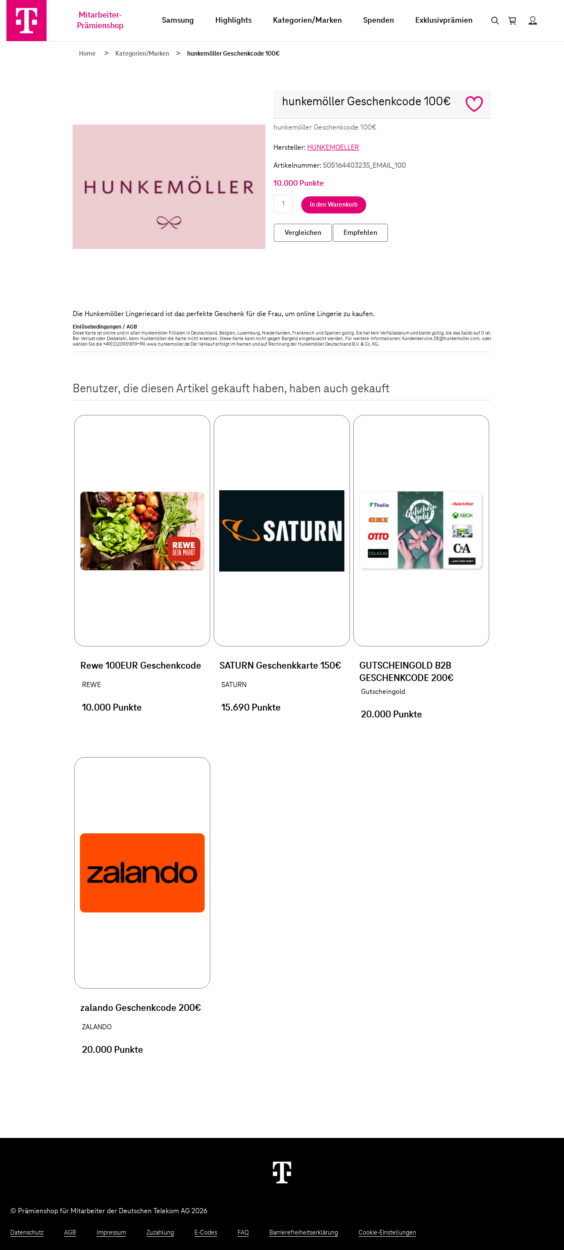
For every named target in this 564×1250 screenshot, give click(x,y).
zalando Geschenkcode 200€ (140, 1008)
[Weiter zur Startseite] (282, 1172)
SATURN (234, 685)
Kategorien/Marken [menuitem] (307, 20)
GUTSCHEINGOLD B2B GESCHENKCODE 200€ (406, 672)
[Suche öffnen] (493, 20)
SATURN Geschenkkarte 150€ (280, 666)
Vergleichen (303, 233)
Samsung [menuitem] (178, 20)
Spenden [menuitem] (378, 20)
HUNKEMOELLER (333, 147)
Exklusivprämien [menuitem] (444, 20)
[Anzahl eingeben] (283, 204)
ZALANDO (97, 1027)
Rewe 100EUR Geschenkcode (140, 666)
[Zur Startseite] (26, 20)
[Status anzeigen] (533, 20)
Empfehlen (360, 233)
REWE (91, 685)
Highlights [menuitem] (233, 20)
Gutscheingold (383, 692)
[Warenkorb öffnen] (512, 20)
